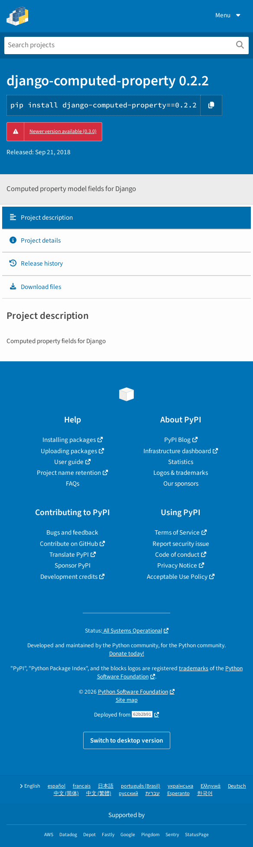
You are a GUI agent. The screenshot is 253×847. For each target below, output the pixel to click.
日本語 (106, 786)
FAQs (72, 483)
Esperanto (178, 793)
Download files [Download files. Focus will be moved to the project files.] (35, 287)
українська (180, 786)
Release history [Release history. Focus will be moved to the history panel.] (36, 263)
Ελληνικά (211, 786)
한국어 (205, 793)
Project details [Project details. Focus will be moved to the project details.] (35, 240)
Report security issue (180, 543)
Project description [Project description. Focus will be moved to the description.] (41, 217)
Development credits (68, 576)
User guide (69, 462)
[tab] (126, 218)
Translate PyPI (69, 554)
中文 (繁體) (98, 793)
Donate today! (126, 653)
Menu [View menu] (228, 15)
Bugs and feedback (72, 532)
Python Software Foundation (133, 692)
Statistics (180, 462)
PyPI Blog (177, 440)
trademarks (193, 668)
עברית (153, 793)
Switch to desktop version (126, 740)
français (82, 786)
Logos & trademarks (180, 472)
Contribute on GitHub (69, 543)
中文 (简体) (66, 793)
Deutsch (237, 786)
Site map (127, 700)
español (56, 786)
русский (128, 793)
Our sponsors (180, 483)
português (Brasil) (140, 786)
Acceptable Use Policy (177, 576)
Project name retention (69, 472)
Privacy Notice (177, 565)
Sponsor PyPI (73, 565)
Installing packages (69, 440)
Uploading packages (69, 451)
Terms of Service (177, 532)
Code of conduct (177, 554)
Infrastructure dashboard (177, 451)
